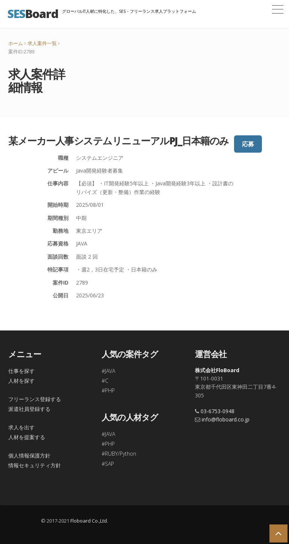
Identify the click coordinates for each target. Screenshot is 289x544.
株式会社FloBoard (217, 370)
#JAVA (108, 370)
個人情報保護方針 (29, 455)
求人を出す (21, 427)
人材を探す (21, 380)
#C (105, 380)
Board (33, 13)
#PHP (108, 390)
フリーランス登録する (34, 399)
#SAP (108, 463)
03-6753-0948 (217, 411)
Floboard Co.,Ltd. (89, 520)
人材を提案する (26, 437)
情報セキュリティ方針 (34, 465)
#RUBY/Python (119, 453)
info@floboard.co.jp (225, 419)
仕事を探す (21, 370)
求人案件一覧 (42, 43)
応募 (248, 144)
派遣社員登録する (29, 408)
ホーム (15, 43)
